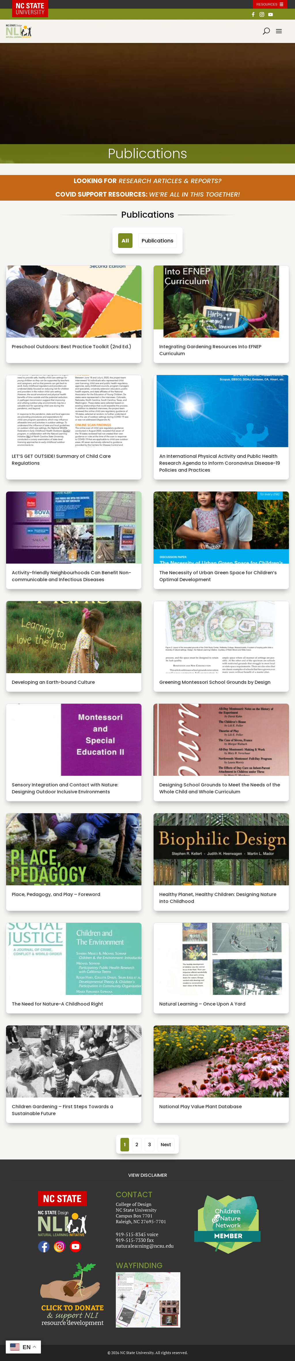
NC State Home (34, 4)
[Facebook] (253, 16)
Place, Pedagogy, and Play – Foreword (56, 894)
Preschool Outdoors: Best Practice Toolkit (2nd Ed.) (71, 346)
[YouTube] (270, 16)
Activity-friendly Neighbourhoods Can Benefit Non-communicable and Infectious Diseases (71, 576)
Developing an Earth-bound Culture (53, 682)
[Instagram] (262, 16)
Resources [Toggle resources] (266, 4)
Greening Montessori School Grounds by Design (215, 682)
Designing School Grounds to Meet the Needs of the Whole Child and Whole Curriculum (219, 788)
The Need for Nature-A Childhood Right (57, 1004)
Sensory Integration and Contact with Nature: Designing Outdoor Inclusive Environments (65, 788)
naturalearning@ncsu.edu (145, 1246)
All (125, 240)
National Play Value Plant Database (200, 1106)
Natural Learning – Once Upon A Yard (202, 1004)
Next (166, 1144)
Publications (157, 240)
